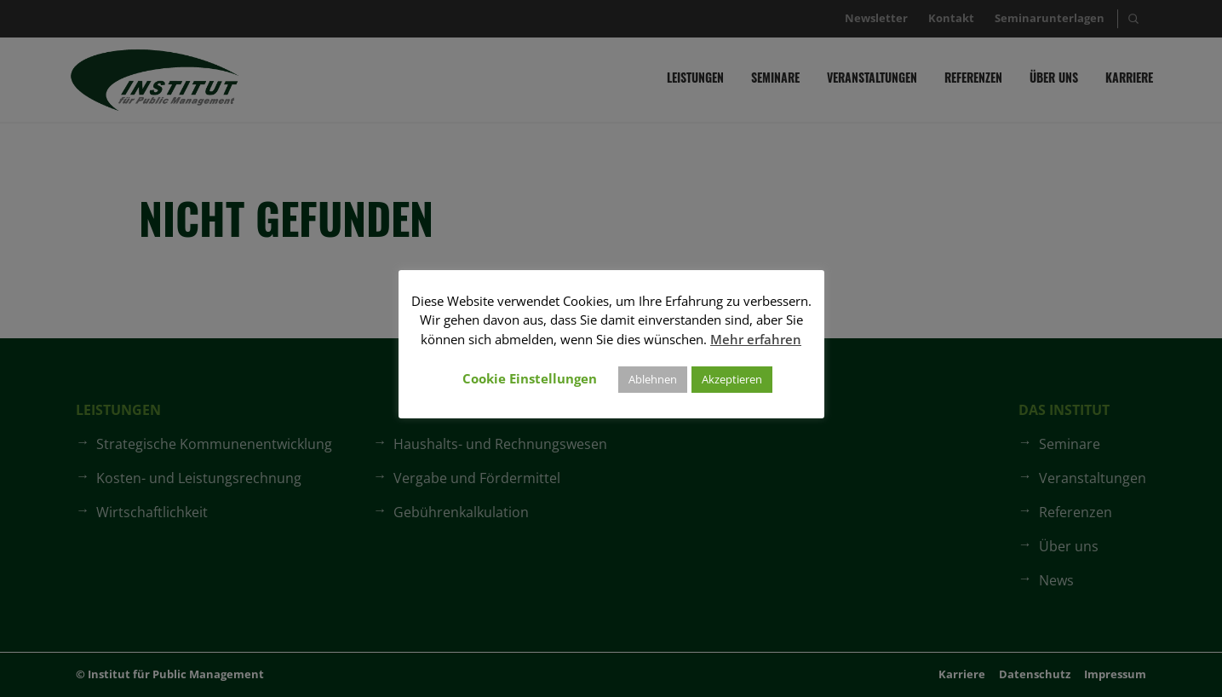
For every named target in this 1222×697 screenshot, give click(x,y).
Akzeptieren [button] (732, 379)
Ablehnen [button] (652, 379)
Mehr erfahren (755, 339)
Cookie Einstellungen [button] (529, 378)
